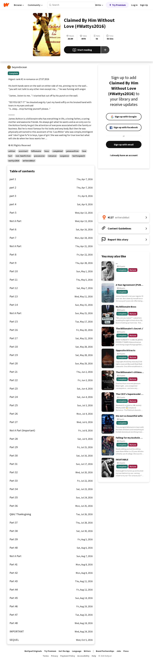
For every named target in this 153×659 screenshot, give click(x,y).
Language (76, 651)
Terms (46, 656)
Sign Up (144, 4)
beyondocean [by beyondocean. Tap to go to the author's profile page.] (19, 67)
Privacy (54, 656)
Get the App (64, 651)
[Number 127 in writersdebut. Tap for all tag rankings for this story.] (123, 217)
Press (126, 651)
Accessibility (83, 656)
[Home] (6, 5)
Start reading (82, 50)
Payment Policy (67, 656)
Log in (134, 4)
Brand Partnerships (105, 651)
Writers (87, 651)
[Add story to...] (105, 49)
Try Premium (117, 4)
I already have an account (123, 155)
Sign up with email (123, 144)
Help (94, 656)
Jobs (119, 651)
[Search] (50, 5)
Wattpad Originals (33, 651)
